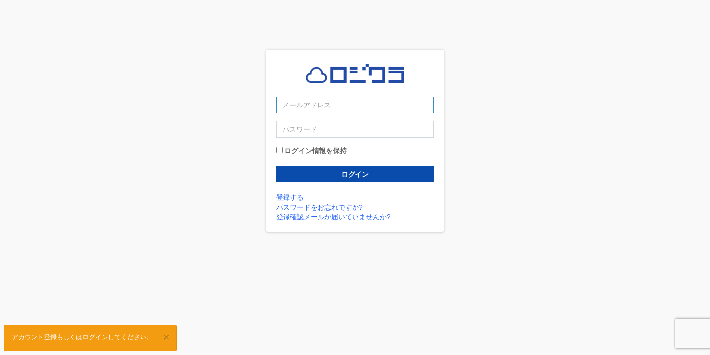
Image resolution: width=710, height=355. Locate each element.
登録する (290, 197)
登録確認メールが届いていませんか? (333, 217)
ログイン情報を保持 (315, 151)
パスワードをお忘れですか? (319, 207)
